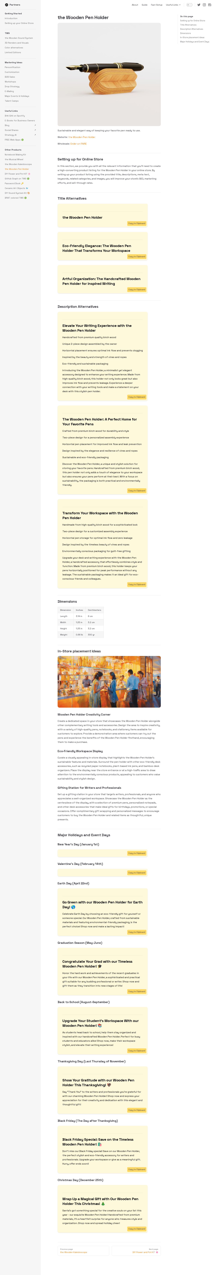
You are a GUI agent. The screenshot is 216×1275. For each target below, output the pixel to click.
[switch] (189, 4)
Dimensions (185, 33)
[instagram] (204, 5)
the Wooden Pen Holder (81, 137)
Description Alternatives (191, 29)
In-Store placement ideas (192, 37)
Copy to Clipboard (136, 223)
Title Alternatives (188, 25)
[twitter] (199, 5)
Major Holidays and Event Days (194, 41)
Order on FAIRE (78, 143)
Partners (12, 5)
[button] (20, 13)
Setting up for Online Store (192, 20)
